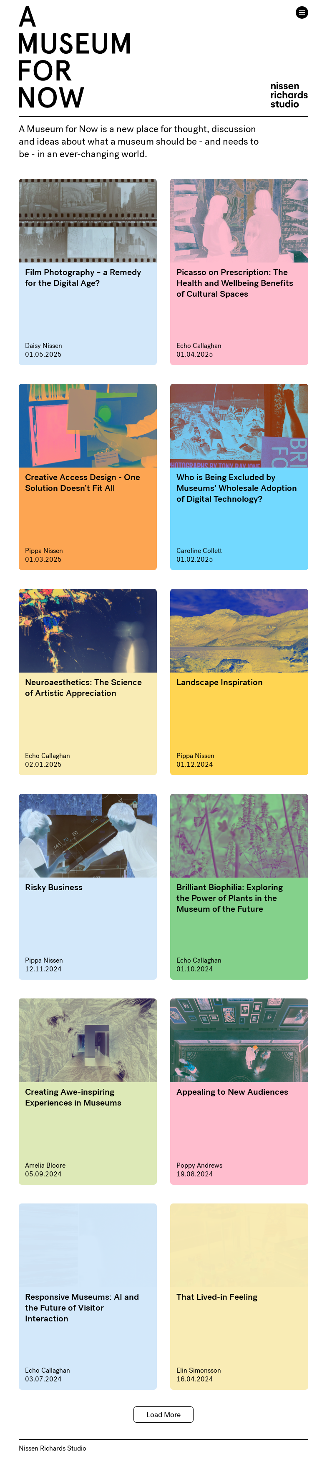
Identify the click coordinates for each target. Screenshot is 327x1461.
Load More (163, 1414)
